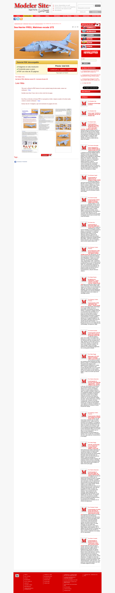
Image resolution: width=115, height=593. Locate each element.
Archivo (26, 583)
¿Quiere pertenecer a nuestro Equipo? (69, 578)
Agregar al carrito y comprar (62, 70)
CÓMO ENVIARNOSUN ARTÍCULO (28, 589)
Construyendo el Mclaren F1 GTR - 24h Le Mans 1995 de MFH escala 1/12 (90, 79)
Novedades (67, 587)
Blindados (27, 579)
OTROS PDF (47, 583)
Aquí (39, 100)
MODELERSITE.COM (18, 23)
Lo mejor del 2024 (86, 83)
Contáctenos (67, 588)
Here (29, 90)
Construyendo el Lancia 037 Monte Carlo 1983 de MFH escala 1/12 (90, 71)
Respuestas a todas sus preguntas (70, 582)
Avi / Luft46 (27, 576)
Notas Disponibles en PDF (70, 579)
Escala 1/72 (31, 23)
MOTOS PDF (47, 579)
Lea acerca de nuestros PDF (70, 585)
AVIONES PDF (47, 578)
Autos (26, 578)
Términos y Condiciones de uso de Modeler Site (70, 575)
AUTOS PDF (47, 581)
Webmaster (67, 590)
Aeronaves (25, 23)
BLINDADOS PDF (48, 576)
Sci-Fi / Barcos (28, 581)
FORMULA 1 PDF (48, 574)
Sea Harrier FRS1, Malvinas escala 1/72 (52, 23)
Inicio (25, 574)
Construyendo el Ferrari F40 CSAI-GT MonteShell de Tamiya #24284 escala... (90, 75)
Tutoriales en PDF (38, 23)
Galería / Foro (28, 584)
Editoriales (27, 586)
